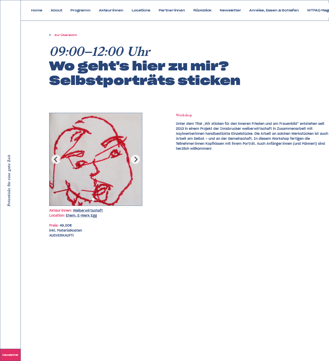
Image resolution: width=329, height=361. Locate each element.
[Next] (135, 159)
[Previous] (56, 159)
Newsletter (10, 355)
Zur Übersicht (65, 35)
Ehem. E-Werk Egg (81, 215)
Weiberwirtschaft (88, 210)
